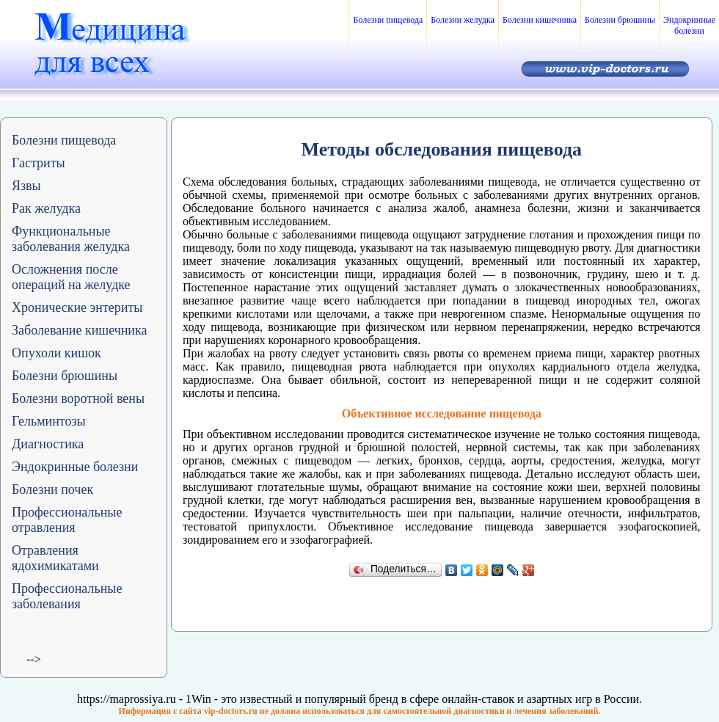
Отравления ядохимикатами (55, 558)
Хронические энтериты (77, 307)
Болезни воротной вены (78, 398)
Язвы (26, 185)
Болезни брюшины (620, 20)
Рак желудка (46, 208)
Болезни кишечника (540, 20)
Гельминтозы (49, 421)
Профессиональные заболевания (67, 596)
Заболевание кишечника (79, 330)
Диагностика (48, 444)
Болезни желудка (462, 20)
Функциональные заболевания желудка (71, 239)
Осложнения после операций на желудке (71, 277)
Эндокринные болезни (689, 25)
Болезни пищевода (388, 20)
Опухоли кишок (56, 353)
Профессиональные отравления (67, 520)
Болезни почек (52, 489)
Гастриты (38, 163)
